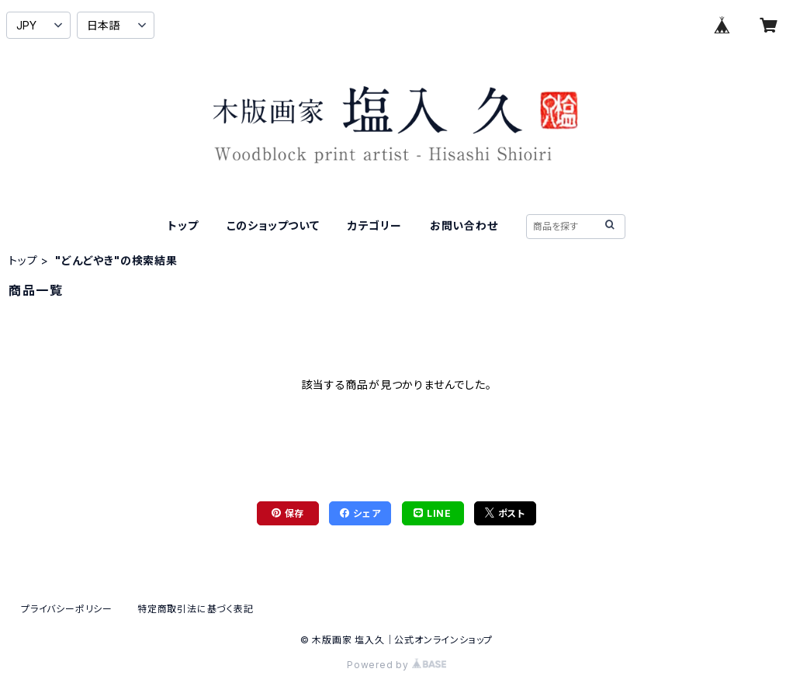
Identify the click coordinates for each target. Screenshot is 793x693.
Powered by (396, 664)
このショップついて (273, 225)
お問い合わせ (464, 225)
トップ (183, 225)
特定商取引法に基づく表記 (195, 609)
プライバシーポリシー (67, 609)
